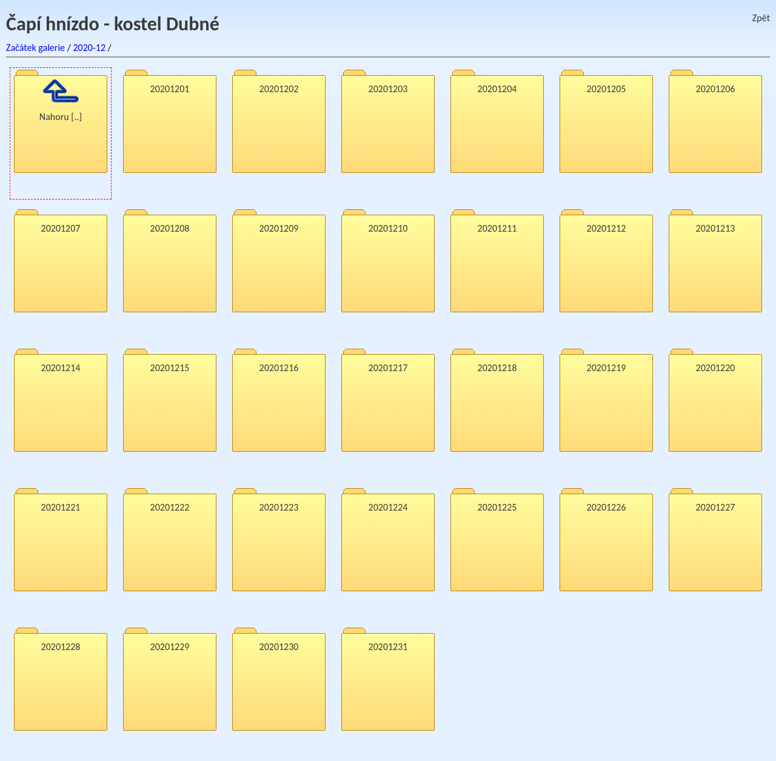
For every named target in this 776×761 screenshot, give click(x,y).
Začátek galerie (35, 47)
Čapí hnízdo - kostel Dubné (112, 24)
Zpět (761, 18)
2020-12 (89, 47)
